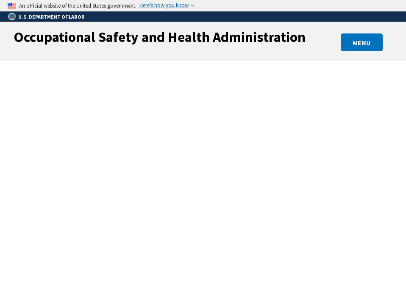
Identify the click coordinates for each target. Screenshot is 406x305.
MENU (362, 43)
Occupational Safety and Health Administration (160, 37)
